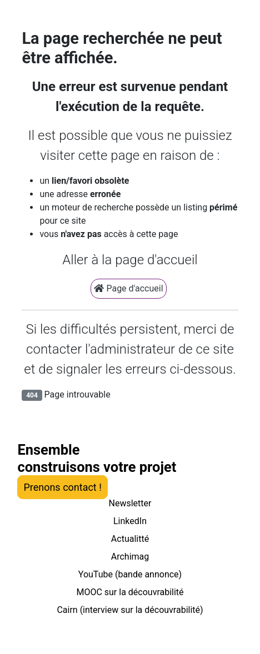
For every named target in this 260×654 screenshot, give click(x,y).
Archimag (130, 556)
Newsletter (130, 503)
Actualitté (130, 539)
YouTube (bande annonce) (130, 574)
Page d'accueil (128, 288)
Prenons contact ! (62, 487)
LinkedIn (130, 521)
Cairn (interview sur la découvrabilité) (130, 610)
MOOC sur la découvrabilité (129, 592)
